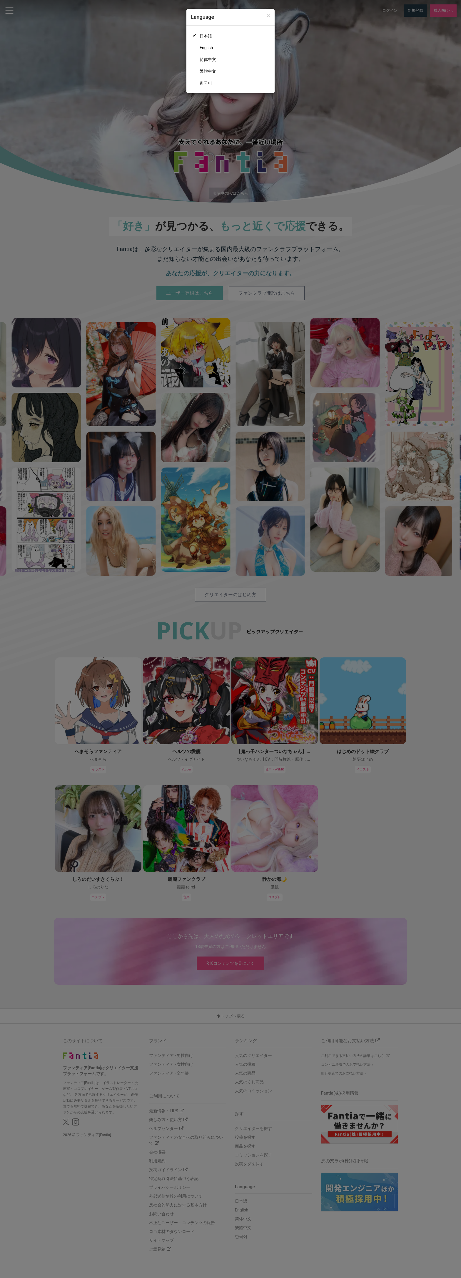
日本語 (206, 36)
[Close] (268, 16)
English (206, 47)
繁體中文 (208, 71)
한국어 (206, 83)
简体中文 (208, 59)
